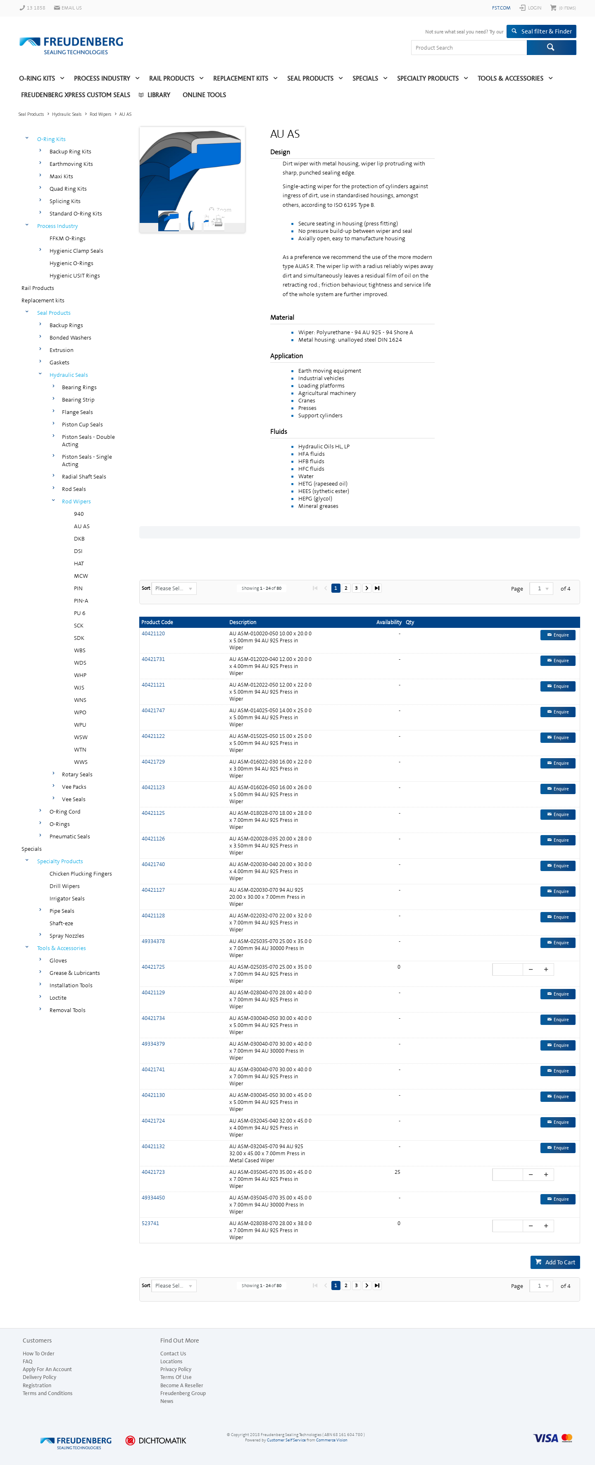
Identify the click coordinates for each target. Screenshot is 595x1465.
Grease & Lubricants (75, 973)
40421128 (153, 915)
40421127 (153, 889)
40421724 (153, 1120)
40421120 (153, 633)
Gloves (58, 960)
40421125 (153, 812)
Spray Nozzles (67, 935)
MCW (81, 575)
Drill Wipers (65, 886)
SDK (79, 638)
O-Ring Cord (65, 811)
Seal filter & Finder (546, 31)
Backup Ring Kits (70, 151)
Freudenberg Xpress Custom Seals (75, 95)
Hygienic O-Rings (71, 263)
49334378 (153, 941)
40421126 (153, 838)
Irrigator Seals (67, 898)
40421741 (153, 1069)
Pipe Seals (62, 910)
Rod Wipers (76, 501)
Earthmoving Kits (71, 164)
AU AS (82, 526)
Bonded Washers (70, 337)
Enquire (561, 635)
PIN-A (81, 600)
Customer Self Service (286, 1440)
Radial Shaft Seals (84, 476)
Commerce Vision (331, 1440)
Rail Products (171, 78)
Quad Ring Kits (68, 188)
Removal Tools (68, 1010)
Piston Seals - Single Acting (87, 460)
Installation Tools (71, 985)
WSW (81, 737)
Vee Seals (74, 799)
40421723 (153, 1171)
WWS (81, 762)
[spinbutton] (509, 969)
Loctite (58, 997)
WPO (80, 712)
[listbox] (174, 588)
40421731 (153, 659)
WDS (80, 662)
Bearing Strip (78, 399)
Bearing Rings (79, 387)
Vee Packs (74, 786)
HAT (79, 563)
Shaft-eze (61, 923)
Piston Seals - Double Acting (88, 440)
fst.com (501, 8)
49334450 (153, 1197)
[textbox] (469, 47)
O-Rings (60, 824)
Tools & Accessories (510, 78)
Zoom (224, 209)
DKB (79, 538)
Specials (365, 78)
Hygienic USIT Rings (75, 275)
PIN (78, 588)
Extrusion (62, 350)
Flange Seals (77, 412)
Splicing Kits (65, 201)
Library (159, 95)
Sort (146, 588)
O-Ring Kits (37, 78)
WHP (80, 675)
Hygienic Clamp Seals (76, 250)
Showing (261, 588)
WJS (79, 687)
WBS (80, 650)
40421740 (153, 864)
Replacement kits (240, 78)
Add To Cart (560, 1262)
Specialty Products (428, 78)
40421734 (153, 1018)
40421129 (153, 992)
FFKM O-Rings (68, 238)
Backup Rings (66, 325)
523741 (150, 1223)
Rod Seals (74, 489)
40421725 (153, 966)
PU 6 (80, 613)
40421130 (153, 1095)
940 (79, 513)
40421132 (153, 1146)
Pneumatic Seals (70, 836)
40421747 (153, 710)
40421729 (153, 761)
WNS (80, 700)
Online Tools (204, 95)
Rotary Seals (77, 774)
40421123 (153, 787)
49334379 (153, 1043)
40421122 (153, 736)
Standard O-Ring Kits (76, 213)
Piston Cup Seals (82, 424)
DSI (78, 551)
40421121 (153, 684)
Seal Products (310, 78)
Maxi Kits (61, 176)
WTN (80, 749)
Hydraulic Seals (69, 374)
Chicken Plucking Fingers (81, 873)
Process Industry (102, 78)
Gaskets (59, 362)
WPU (80, 724)
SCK (78, 625)
